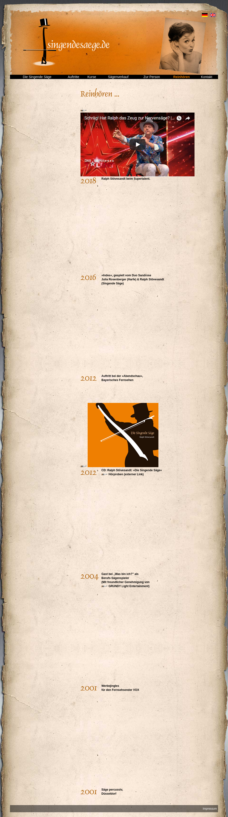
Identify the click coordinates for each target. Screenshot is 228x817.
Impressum (210, 808)
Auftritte (73, 77)
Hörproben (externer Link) (126, 474)
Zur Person (151, 77)
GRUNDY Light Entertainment (128, 586)
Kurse (91, 77)
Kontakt (206, 77)
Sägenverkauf (118, 77)
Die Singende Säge (37, 77)
